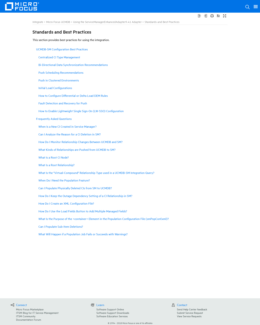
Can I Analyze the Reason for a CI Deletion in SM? (69, 134)
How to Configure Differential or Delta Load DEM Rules (73, 96)
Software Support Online (110, 309)
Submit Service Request (190, 312)
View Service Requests (189, 316)
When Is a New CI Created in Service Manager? (67, 126)
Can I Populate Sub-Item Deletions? (60, 226)
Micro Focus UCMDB (58, 21)
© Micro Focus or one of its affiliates (130, 322)
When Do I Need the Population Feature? (64, 180)
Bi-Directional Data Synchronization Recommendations (73, 65)
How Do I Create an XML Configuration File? (66, 203)
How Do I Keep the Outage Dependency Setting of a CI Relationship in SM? (85, 196)
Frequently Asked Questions (54, 119)
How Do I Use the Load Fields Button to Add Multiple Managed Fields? (82, 211)
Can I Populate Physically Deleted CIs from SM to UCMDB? (75, 188)
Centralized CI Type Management (59, 57)
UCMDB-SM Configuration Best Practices (62, 49)
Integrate (37, 21)
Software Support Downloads (112, 312)
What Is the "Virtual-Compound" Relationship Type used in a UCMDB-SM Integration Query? (96, 173)
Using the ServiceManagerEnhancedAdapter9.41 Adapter (107, 21)
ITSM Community (25, 316)
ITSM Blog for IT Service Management (37, 312)
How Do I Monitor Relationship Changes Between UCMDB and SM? (80, 142)
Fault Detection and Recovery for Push (62, 103)
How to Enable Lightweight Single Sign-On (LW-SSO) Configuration (81, 111)
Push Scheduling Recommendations (60, 72)
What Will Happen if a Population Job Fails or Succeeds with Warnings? (82, 234)
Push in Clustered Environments (58, 80)
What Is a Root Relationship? (56, 165)
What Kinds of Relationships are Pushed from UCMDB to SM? (76, 149)
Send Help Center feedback (192, 309)
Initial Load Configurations (55, 88)
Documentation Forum (28, 319)
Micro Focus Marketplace (30, 309)
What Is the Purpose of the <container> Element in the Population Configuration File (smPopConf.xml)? (103, 219)
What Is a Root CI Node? (53, 157)
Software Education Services (112, 316)
